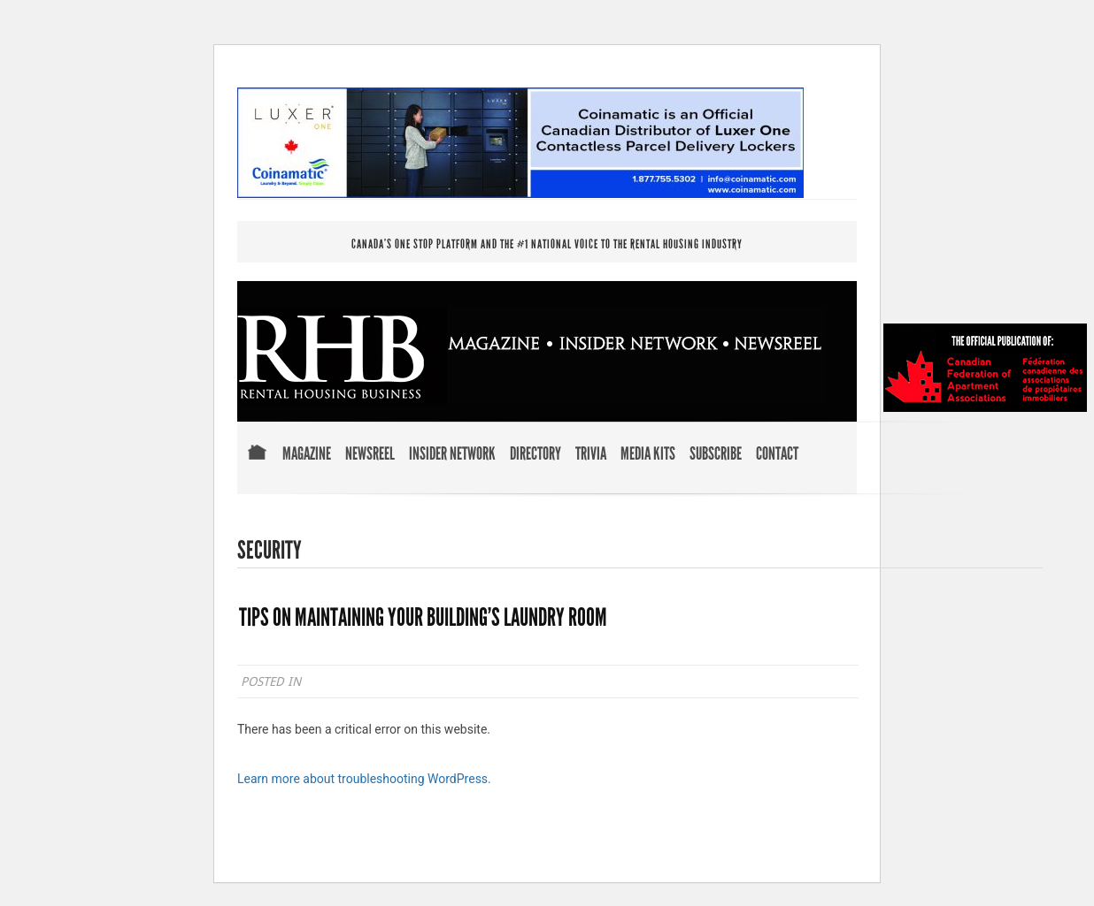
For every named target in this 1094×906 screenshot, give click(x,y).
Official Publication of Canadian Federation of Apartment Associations (985, 368)
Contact (777, 454)
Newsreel (370, 454)
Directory (535, 454)
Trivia (590, 454)
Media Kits (647, 454)
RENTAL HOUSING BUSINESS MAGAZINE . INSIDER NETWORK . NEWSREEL (531, 355)
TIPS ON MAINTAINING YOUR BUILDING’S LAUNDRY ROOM (423, 618)
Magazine (306, 454)
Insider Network (452, 454)
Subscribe (716, 454)
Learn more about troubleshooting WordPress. (364, 779)
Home (256, 464)
